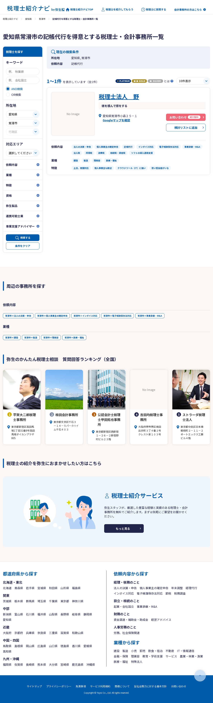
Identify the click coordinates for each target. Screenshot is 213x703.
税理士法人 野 (119, 96)
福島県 (76, 588)
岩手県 (30, 588)
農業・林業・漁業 (191, 656)
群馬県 (30, 601)
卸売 (142, 651)
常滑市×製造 (30, 337)
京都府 (18, 633)
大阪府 (7, 633)
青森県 (18, 588)
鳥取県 (7, 646)
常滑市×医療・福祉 (74, 337)
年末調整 (177, 588)
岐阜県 (76, 614)
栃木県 (18, 601)
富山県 (18, 614)
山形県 (64, 588)
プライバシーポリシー (58, 686)
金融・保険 (121, 656)
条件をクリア (22, 246)
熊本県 (41, 664)
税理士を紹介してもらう (117, 9)
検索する (25, 237)
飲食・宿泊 (155, 651)
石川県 (30, 614)
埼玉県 (41, 601)
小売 (134, 651)
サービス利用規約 (100, 686)
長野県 (64, 614)
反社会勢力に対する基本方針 (150, 686)
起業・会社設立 (124, 606)
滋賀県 (64, 633)
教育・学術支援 (152, 656)
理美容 (135, 656)
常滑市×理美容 (50, 337)
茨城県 (7, 601)
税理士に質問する (153, 9)
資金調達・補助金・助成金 (131, 619)
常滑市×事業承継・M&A (150, 315)
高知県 (7, 651)
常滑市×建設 (11, 337)
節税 (168, 593)
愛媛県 (87, 646)
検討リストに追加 (185, 127)
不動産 (170, 651)
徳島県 (64, 646)
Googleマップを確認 (116, 120)
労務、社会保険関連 (127, 633)
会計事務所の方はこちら (188, 9)
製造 (125, 651)
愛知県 (28, 18)
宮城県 (41, 588)
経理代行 (191, 588)
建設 (116, 651)
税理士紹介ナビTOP (79, 9)
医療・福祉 (121, 661)
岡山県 (30, 646)
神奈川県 (77, 601)
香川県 (76, 646)
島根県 (18, 646)
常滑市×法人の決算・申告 (18, 315)
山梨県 (53, 614)
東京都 (64, 601)
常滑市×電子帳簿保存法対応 (117, 315)
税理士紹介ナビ (10, 18)
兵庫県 (30, 633)
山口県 (53, 646)
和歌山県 (77, 633)
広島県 (41, 646)
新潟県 (7, 614)
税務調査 (180, 593)
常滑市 (42, 18)
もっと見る (123, 528)
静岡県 (87, 614)
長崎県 (30, 664)
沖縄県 (90, 664)
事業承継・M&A (147, 606)
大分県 (53, 664)
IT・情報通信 (185, 651)
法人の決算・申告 (125, 588)
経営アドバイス (161, 619)
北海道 (7, 588)
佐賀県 (18, 664)
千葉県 (53, 601)
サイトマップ (34, 686)
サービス (171, 656)
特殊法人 (136, 661)
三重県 (53, 633)
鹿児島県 (77, 664)
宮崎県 (64, 664)
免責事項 (81, 686)
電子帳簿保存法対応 (150, 593)
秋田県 (53, 588)
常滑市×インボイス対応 (85, 315)
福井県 (41, 614)
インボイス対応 (124, 593)
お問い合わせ (178, 686)
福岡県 (7, 664)
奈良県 (41, 633)
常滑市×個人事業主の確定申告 (52, 315)
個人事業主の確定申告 (154, 588)
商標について (122, 686)
